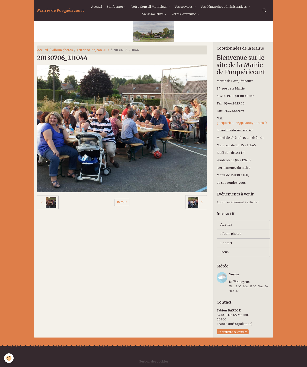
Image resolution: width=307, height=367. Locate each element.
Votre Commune (184, 14)
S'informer (115, 7)
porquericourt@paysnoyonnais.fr (242, 123)
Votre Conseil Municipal (149, 7)
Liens (224, 252)
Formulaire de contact (232, 331)
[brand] (60, 10)
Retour (122, 202)
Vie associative (153, 14)
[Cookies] (9, 358)
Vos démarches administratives (224, 7)
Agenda (226, 224)
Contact (226, 243)
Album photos (62, 50)
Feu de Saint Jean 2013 (93, 50)
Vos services (184, 7)
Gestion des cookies (153, 361)
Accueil (96, 7)
